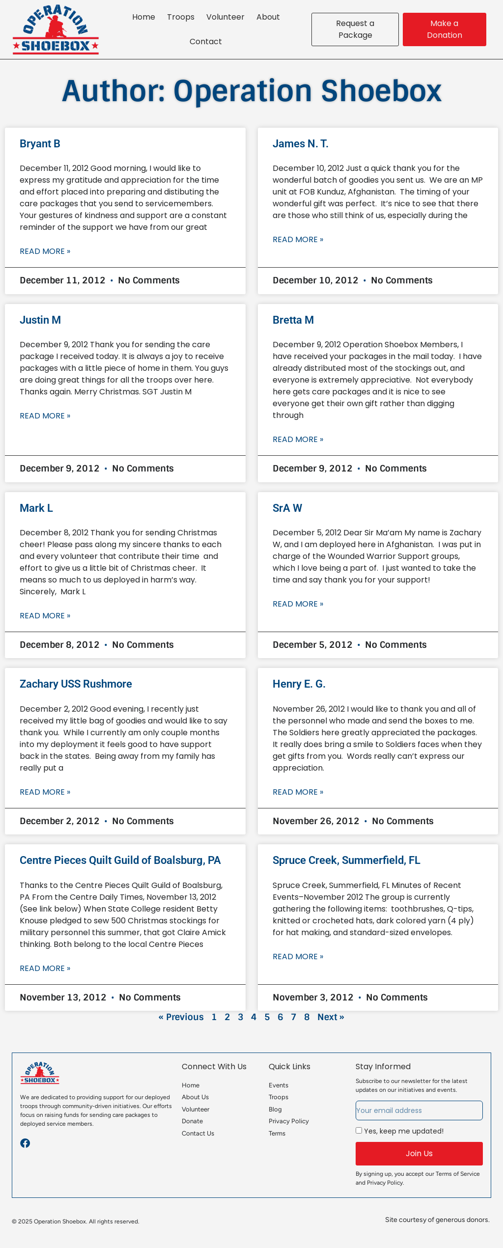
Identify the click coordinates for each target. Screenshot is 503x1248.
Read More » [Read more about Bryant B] (45, 251)
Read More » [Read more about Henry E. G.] (298, 792)
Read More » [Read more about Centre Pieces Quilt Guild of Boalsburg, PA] (45, 968)
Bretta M (293, 320)
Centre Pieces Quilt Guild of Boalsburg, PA (120, 860)
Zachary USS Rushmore (76, 684)
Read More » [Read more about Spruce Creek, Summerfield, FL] (298, 956)
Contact (206, 41)
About (268, 17)
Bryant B (40, 144)
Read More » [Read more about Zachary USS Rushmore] (45, 792)
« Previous (181, 1017)
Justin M (40, 320)
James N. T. (301, 144)
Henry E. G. (299, 684)
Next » (330, 1017)
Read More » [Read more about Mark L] (45, 615)
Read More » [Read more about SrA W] (298, 604)
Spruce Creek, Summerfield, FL (346, 860)
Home (143, 17)
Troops (181, 17)
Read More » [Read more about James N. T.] (298, 239)
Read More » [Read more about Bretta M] (298, 439)
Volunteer (225, 17)
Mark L (36, 508)
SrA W (287, 508)
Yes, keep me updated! (404, 1131)
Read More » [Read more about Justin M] (45, 415)
